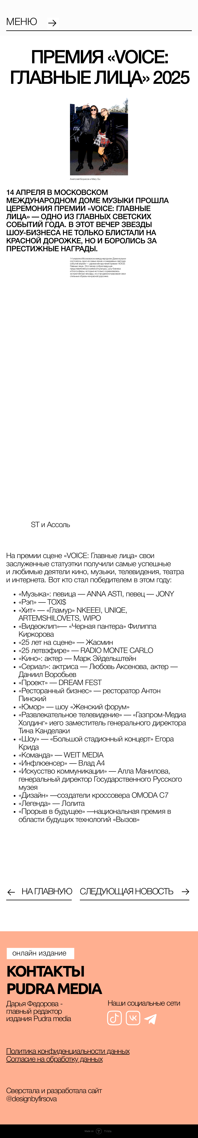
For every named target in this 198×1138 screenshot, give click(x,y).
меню (21, 22)
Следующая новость (126, 892)
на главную (47, 892)
